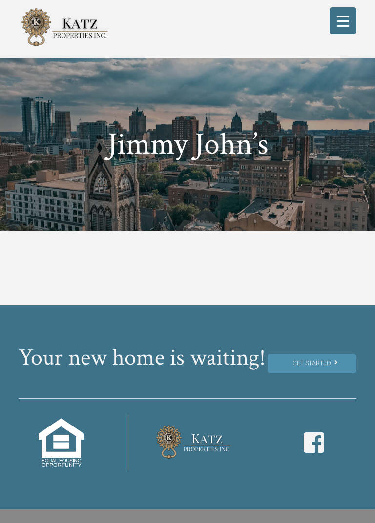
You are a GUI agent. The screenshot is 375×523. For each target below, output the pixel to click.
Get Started (314, 363)
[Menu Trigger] (343, 20)
